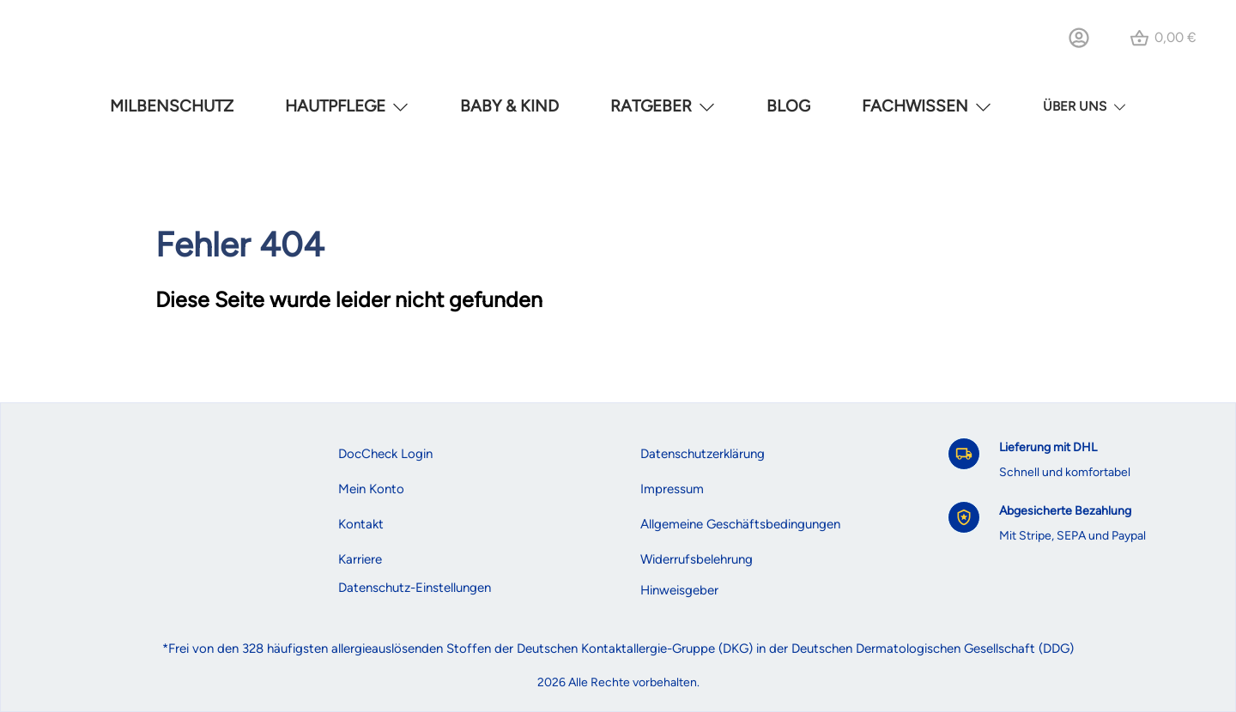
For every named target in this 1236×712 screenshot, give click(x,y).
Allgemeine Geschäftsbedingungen (740, 524)
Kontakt (361, 524)
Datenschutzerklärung (702, 454)
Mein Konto (371, 489)
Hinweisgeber (679, 590)
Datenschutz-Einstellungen (414, 587)
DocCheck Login (385, 454)
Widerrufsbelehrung (696, 559)
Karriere (360, 559)
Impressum (672, 489)
